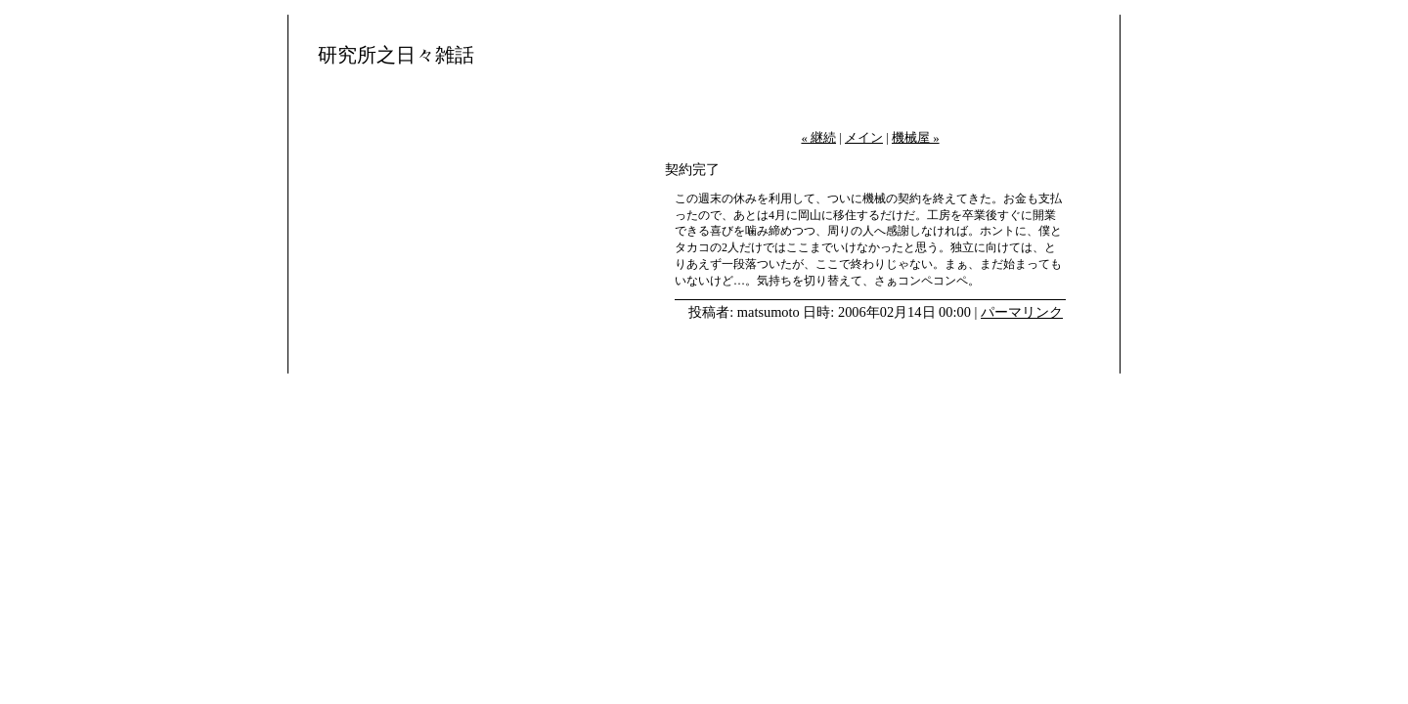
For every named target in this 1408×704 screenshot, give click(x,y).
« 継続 (818, 138)
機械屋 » (916, 138)
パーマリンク (1022, 312)
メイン (864, 138)
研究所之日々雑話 (396, 55)
